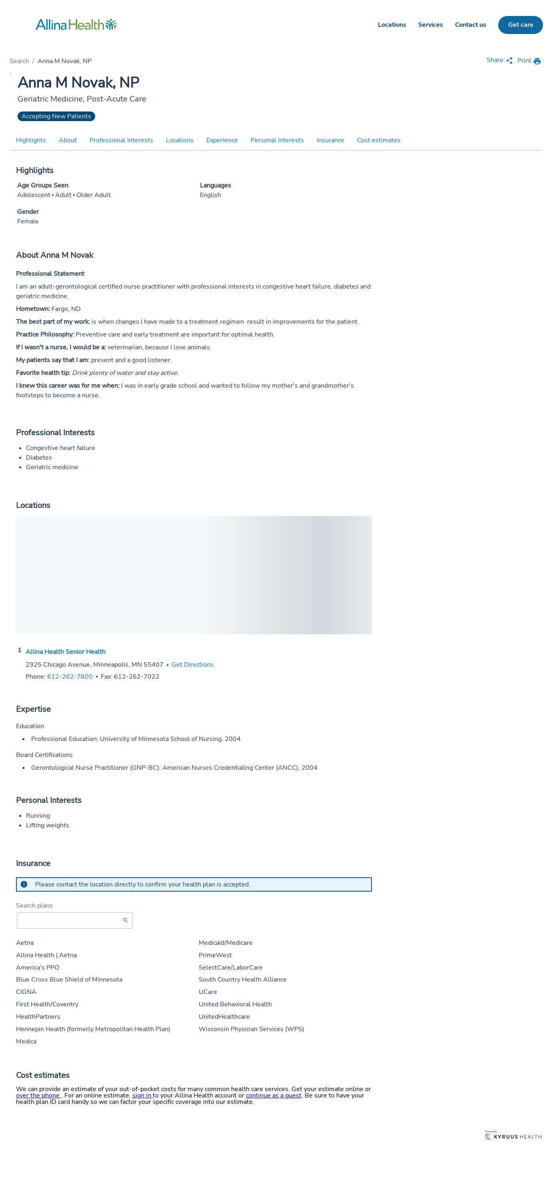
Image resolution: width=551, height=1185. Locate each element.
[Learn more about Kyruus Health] (513, 1136)
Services (430, 24)
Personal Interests (277, 140)
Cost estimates (379, 140)
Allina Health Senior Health (66, 652)
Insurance (330, 140)
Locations (392, 24)
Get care (520, 24)
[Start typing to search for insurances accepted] (75, 920)
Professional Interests (121, 140)
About (68, 140)
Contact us (470, 24)
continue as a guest (273, 1095)
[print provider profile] (529, 61)
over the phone (38, 1095)
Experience (222, 140)
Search (19, 61)
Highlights (31, 140)
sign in (142, 1095)
